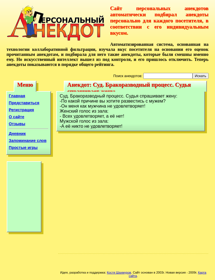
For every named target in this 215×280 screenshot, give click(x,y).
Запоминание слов (27, 140)
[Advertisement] (24, 198)
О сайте (16, 117)
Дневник (17, 133)
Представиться (24, 103)
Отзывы (17, 124)
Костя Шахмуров (119, 272)
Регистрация (21, 110)
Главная (17, 96)
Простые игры (23, 147)
